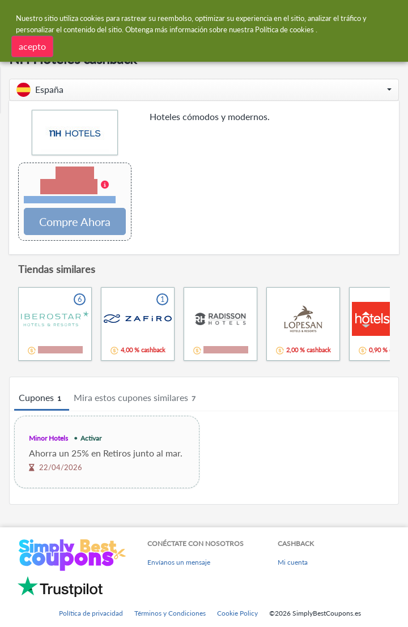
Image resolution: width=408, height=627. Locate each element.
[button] (204, 90)
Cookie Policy (237, 613)
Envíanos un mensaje (178, 562)
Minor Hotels (48, 438)
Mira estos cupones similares (136, 398)
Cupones (42, 398)
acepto (32, 45)
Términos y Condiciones (170, 613)
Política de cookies (284, 28)
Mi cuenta (293, 562)
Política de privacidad (91, 613)
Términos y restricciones (70, 199)
